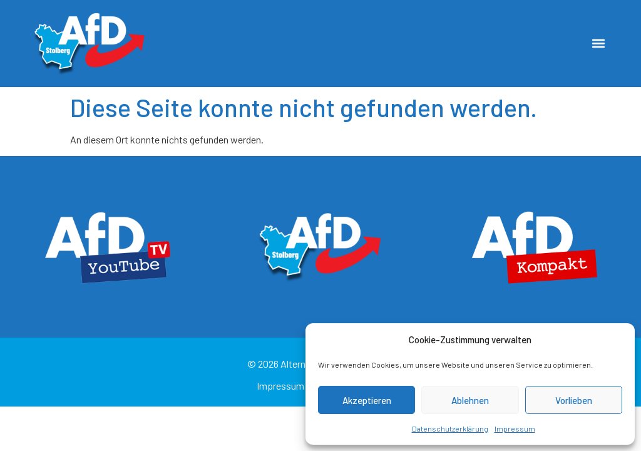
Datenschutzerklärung (450, 428)
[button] (598, 43)
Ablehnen (470, 400)
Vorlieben (573, 400)
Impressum (515, 428)
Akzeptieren (366, 400)
